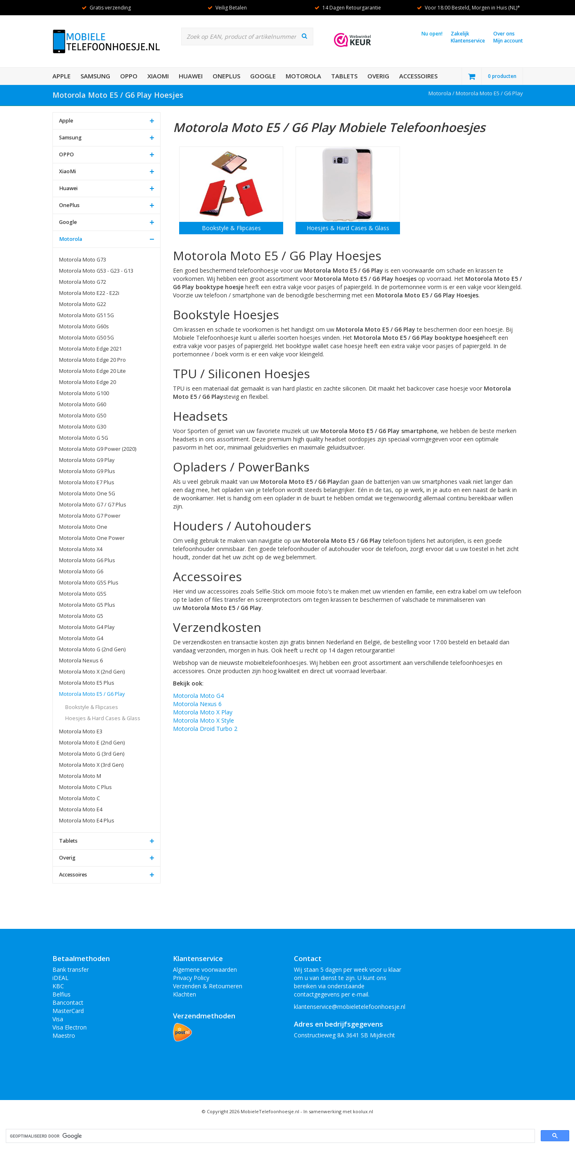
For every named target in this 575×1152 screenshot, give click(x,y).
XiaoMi (158, 76)
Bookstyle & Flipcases (91, 707)
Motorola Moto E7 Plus (86, 482)
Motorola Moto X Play (202, 712)
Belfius (61, 994)
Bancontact (67, 1002)
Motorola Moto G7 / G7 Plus (92, 504)
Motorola (303, 76)
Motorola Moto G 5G (83, 437)
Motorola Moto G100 (84, 393)
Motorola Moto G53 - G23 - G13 (96, 270)
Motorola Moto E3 (80, 731)
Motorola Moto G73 (82, 259)
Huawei (191, 76)
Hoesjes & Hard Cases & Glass (102, 718)
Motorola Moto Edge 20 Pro (92, 359)
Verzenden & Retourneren (207, 986)
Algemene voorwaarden (205, 969)
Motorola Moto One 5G (87, 493)
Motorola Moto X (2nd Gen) (92, 671)
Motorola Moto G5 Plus (87, 604)
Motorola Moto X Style (203, 720)
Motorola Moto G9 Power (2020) (97, 448)
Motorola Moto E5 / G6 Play (489, 93)
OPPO (128, 76)
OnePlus (226, 76)
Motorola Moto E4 (80, 809)
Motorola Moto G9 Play (86, 460)
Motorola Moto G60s (84, 326)
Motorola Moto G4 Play (86, 627)
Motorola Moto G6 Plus (87, 560)
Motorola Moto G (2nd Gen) (92, 649)
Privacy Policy (191, 978)
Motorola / (442, 93)
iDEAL (60, 978)
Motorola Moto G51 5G (86, 315)
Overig (378, 76)
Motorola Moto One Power (92, 538)
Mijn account (508, 40)
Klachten (184, 994)
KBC (58, 986)
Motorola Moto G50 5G (86, 337)
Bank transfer (70, 969)
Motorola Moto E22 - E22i (89, 293)
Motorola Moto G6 (81, 571)
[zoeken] (269, 1136)
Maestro (63, 1035)
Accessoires (418, 76)
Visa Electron (69, 1027)
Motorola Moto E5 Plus (86, 682)
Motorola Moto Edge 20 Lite (92, 371)
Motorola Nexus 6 (81, 660)
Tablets (344, 76)
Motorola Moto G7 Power (90, 515)
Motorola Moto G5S (82, 593)
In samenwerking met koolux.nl (338, 1111)
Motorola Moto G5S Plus (88, 582)
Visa (57, 1019)
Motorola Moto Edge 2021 (90, 348)
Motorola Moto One (83, 526)
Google (263, 76)
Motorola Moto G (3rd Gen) (91, 753)
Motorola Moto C (79, 798)
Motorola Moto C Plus (85, 787)
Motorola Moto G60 (82, 404)
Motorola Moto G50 (82, 415)
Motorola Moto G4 (81, 638)
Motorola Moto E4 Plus (86, 820)
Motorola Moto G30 (82, 426)
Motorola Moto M (80, 776)
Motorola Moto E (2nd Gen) (92, 742)
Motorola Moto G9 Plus (87, 471)
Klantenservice (468, 40)
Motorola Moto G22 (82, 304)
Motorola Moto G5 (81, 616)
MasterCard (68, 1011)
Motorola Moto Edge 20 (87, 382)
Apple (61, 76)
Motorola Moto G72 (82, 281)
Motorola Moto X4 (80, 549)
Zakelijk (460, 33)
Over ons (504, 33)
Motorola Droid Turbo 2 (205, 729)
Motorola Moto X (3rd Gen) (91, 764)
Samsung (95, 76)
